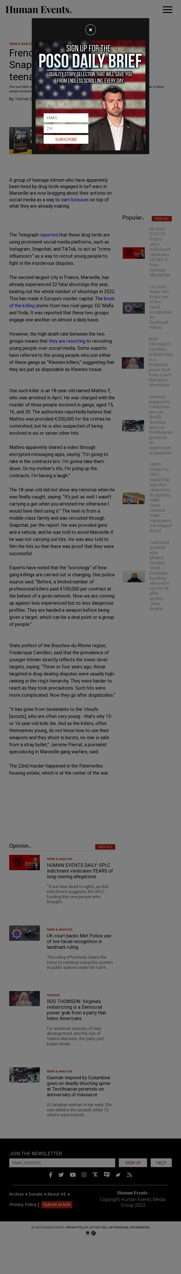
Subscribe (66, 139)
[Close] (90, 29)
